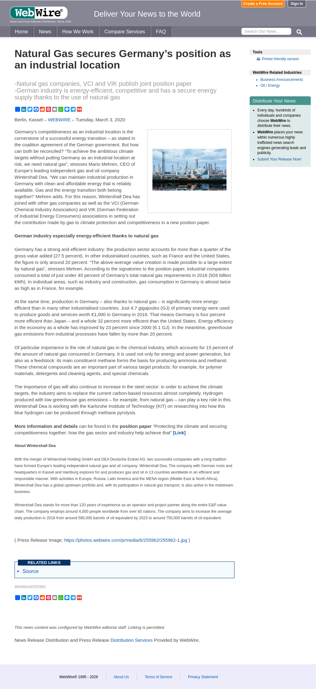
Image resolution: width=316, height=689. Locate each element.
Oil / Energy (270, 85)
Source (31, 571)
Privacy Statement (203, 677)
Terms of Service (158, 677)
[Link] (179, 432)
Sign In (297, 4)
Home (21, 31)
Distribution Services (131, 640)
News (45, 31)
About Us (121, 677)
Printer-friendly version (280, 59)
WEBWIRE (59, 119)
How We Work (78, 31)
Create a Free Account (263, 4)
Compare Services (124, 31)
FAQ (161, 31)
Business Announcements (281, 79)
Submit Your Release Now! (279, 159)
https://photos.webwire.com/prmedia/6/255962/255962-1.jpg (125, 540)
